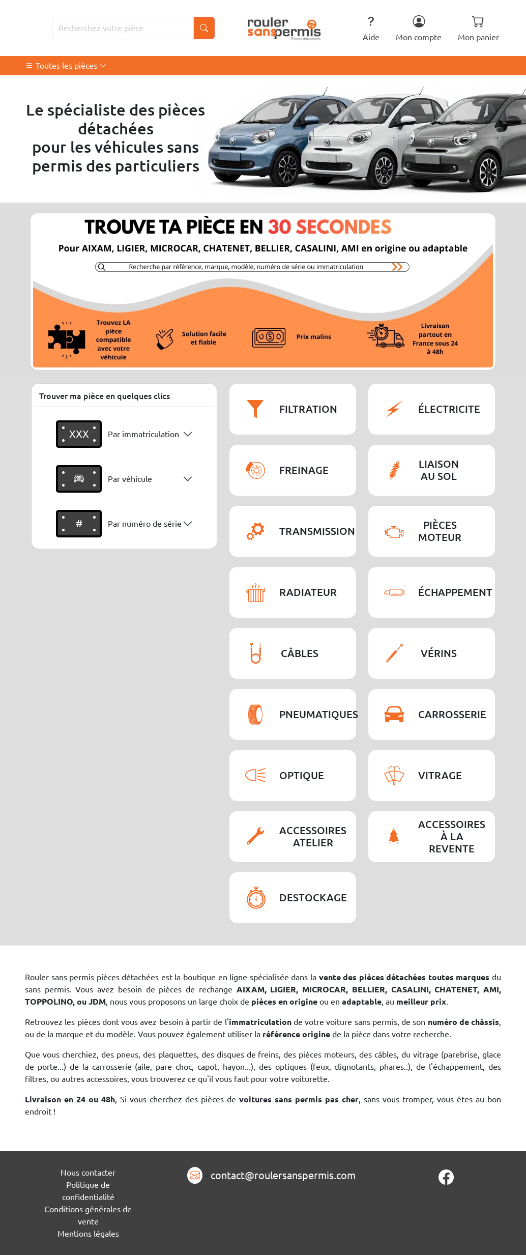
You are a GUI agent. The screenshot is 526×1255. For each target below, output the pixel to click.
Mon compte (419, 28)
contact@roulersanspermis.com (283, 1175)
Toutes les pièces (66, 65)
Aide (371, 28)
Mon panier (478, 28)
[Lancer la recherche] (204, 28)
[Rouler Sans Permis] (285, 28)
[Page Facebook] (446, 1177)
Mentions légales (88, 1233)
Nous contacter (88, 1172)
